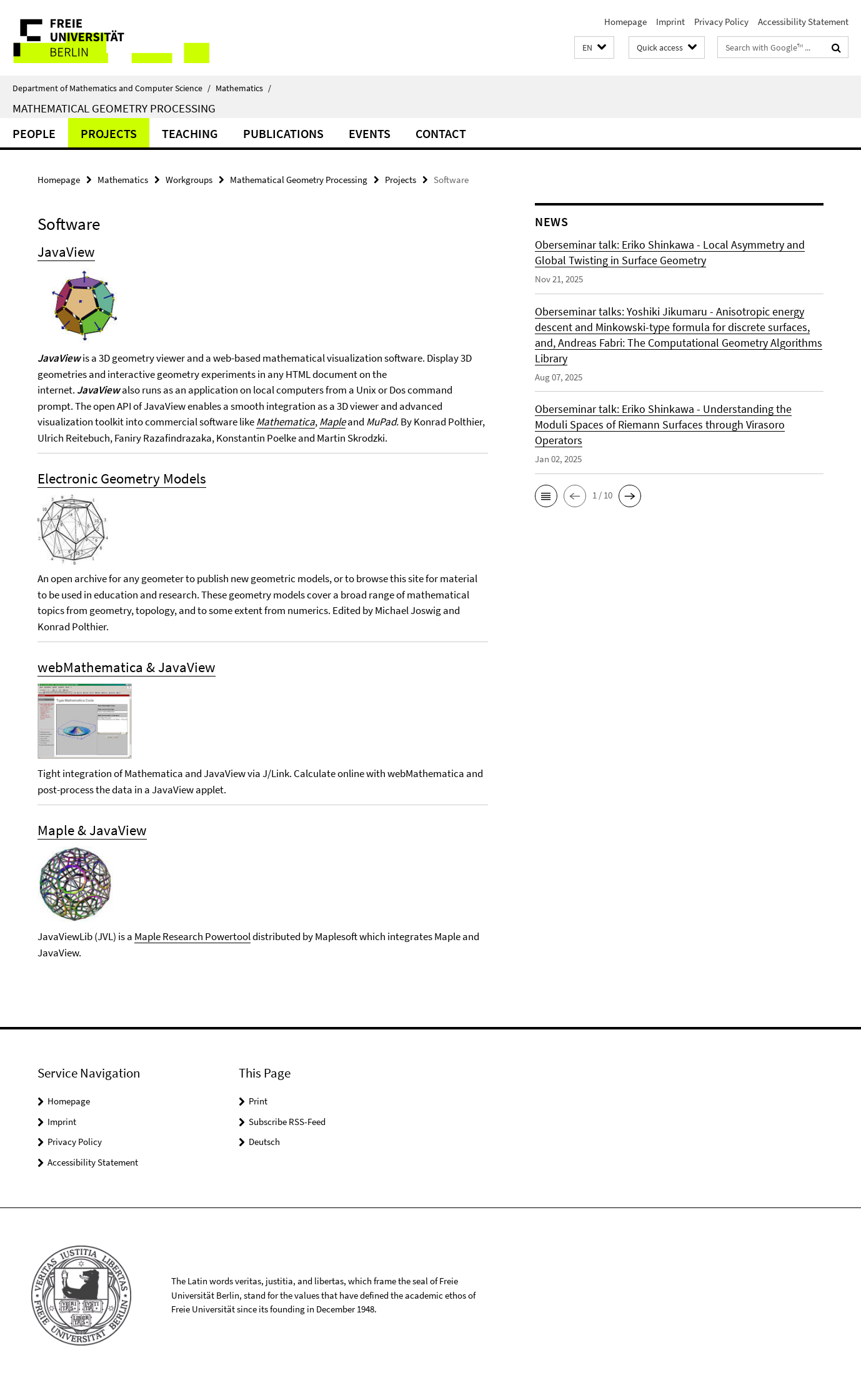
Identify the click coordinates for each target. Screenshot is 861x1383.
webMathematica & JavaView (126, 667)
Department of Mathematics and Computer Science (111, 88)
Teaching (190, 133)
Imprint (670, 21)
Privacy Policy (721, 21)
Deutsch (264, 1142)
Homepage (625, 21)
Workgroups (189, 180)
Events (370, 133)
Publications (283, 133)
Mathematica (285, 422)
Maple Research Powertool (192, 936)
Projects (109, 133)
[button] (594, 47)
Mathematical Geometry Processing (114, 108)
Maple (332, 422)
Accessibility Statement (803, 21)
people (34, 133)
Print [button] (258, 1101)
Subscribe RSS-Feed (287, 1122)
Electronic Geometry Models (121, 478)
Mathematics (243, 88)
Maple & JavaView (92, 830)
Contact (441, 133)
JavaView (66, 251)
